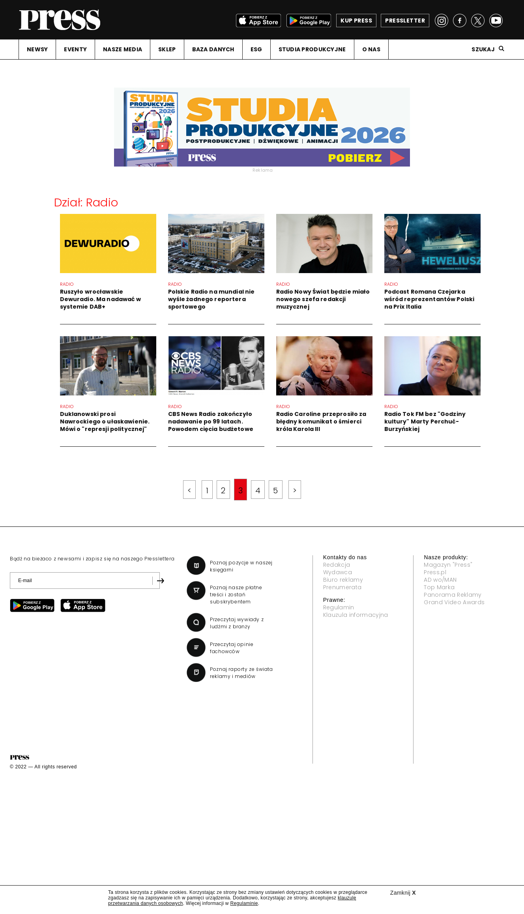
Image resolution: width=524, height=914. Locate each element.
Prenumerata (342, 587)
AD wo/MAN (440, 580)
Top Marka (439, 587)
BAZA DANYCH (213, 49)
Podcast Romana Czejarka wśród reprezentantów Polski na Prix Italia (388, 314)
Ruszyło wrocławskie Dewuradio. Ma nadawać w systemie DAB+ (100, 299)
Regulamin (338, 607)
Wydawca (337, 572)
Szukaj (483, 49)
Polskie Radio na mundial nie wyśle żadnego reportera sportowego (211, 299)
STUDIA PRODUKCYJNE (312, 49)
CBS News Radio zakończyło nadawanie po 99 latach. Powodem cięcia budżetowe (224, 421)
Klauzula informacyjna (355, 615)
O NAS (371, 49)
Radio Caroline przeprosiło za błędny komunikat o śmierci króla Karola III (294, 436)
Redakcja (336, 565)
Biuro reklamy (343, 580)
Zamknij (403, 893)
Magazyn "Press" (448, 565)
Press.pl (435, 572)
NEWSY (37, 49)
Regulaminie (244, 903)
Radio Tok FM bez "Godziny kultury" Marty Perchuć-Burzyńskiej (397, 436)
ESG (256, 49)
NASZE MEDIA (122, 49)
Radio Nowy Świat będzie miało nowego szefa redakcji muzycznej (323, 299)
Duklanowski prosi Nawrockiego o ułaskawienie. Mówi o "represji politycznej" (118, 421)
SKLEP (167, 49)
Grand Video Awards (454, 602)
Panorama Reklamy (452, 595)
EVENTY (75, 49)
